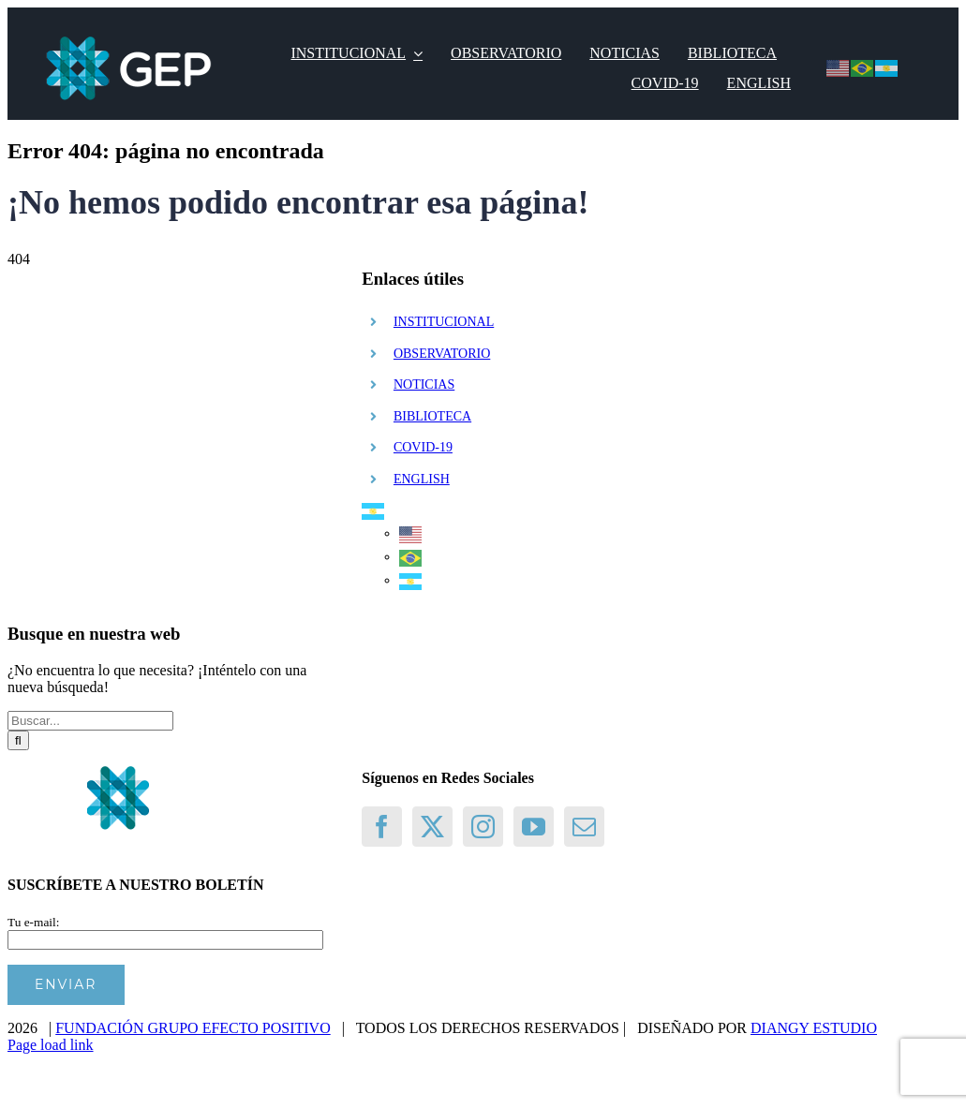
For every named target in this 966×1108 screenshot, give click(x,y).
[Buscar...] (90, 721)
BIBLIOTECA (432, 416)
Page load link (50, 1045)
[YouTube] (533, 826)
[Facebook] (382, 826)
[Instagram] (483, 826)
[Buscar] (18, 740)
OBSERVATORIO (442, 354)
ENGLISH (422, 479)
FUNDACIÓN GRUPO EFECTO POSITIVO (193, 1028)
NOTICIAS (424, 384)
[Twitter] (432, 826)
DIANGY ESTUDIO (814, 1028)
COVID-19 (423, 447)
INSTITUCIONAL (444, 322)
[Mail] (584, 826)
